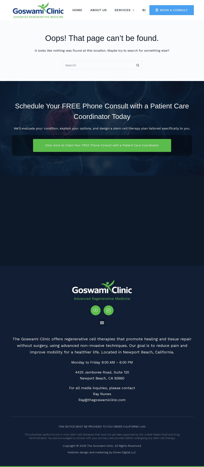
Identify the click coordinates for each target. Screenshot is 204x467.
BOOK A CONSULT (171, 10)
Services (125, 10)
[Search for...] (98, 65)
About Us (98, 10)
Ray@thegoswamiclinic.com (102, 400)
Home (77, 10)
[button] (102, 322)
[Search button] (138, 65)
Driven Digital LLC (124, 452)
